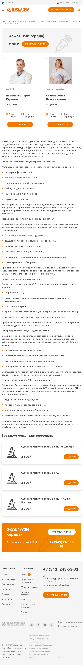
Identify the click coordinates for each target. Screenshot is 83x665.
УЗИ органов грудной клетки (57, 21)
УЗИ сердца (76, 21)
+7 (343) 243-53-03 (61, 544)
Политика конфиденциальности (69, 622)
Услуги (13, 21)
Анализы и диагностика (29, 21)
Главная (4, 21)
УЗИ (42, 21)
